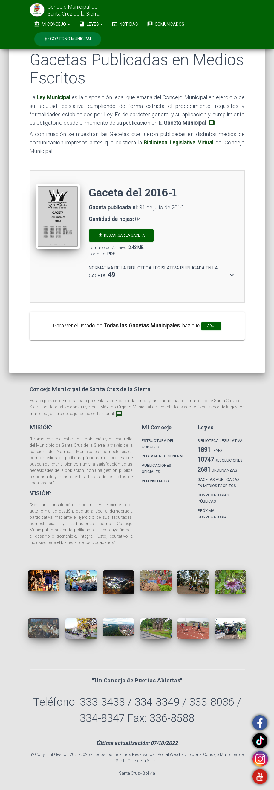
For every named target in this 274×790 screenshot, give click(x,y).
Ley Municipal (53, 97)
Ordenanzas (217, 469)
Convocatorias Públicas (213, 498)
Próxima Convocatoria (212, 513)
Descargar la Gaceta (121, 235)
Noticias (125, 24)
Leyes (91, 24)
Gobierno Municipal (67, 39)
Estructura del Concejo (158, 443)
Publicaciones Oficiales (156, 468)
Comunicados (165, 24)
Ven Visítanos (155, 481)
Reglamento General (163, 456)
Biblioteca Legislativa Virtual (178, 142)
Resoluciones (220, 459)
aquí (211, 326)
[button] (162, 272)
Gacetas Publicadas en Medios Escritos (219, 482)
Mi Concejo (52, 24)
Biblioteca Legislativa (220, 440)
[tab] (163, 269)
